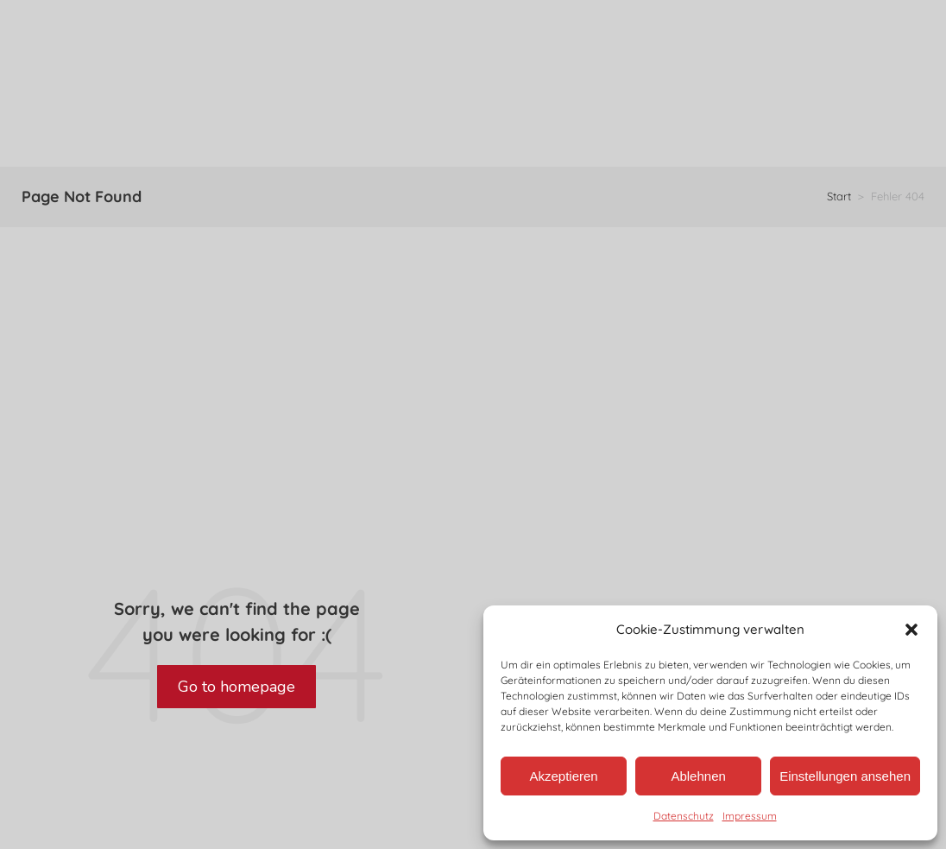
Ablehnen (698, 776)
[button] (911, 629)
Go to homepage (236, 686)
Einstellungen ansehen (845, 776)
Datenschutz (683, 815)
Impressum (749, 815)
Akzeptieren (563, 776)
